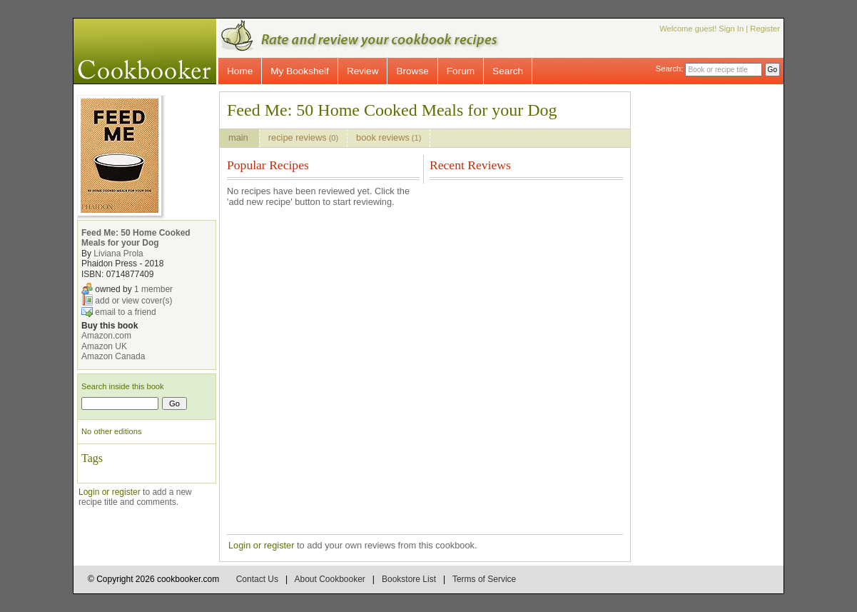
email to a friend (125, 312)
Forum (461, 71)
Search (507, 71)
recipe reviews (303, 137)
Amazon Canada (113, 356)
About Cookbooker (329, 579)
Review (363, 71)
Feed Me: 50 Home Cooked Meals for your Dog (136, 238)
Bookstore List (409, 579)
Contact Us (257, 579)
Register (765, 28)
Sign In (731, 28)
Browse (412, 71)
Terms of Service (484, 579)
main (239, 137)
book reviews (388, 137)
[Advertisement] (719, 305)
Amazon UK (104, 346)
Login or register (109, 492)
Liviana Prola (118, 254)
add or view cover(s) (133, 301)
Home (240, 71)
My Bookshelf (299, 71)
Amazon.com (106, 336)
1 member (153, 289)
